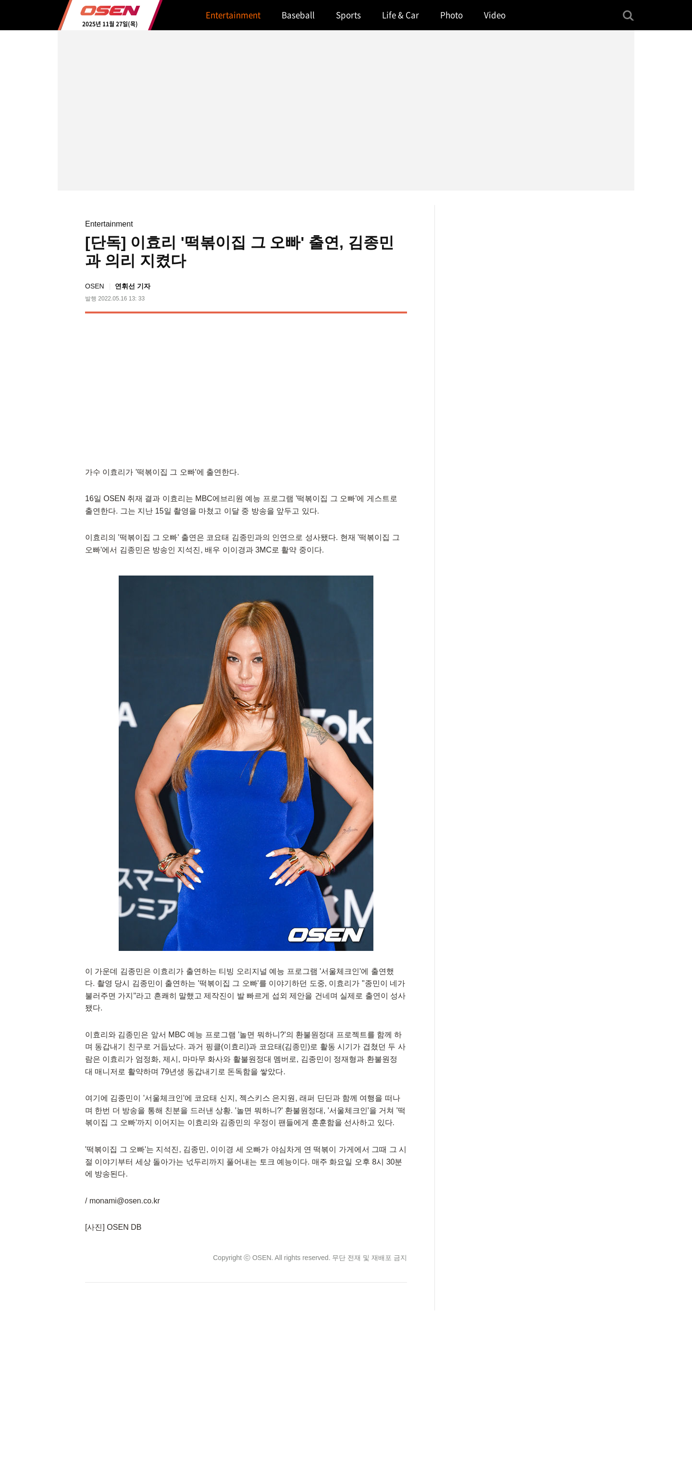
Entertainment (109, 224)
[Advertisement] (326, 388)
